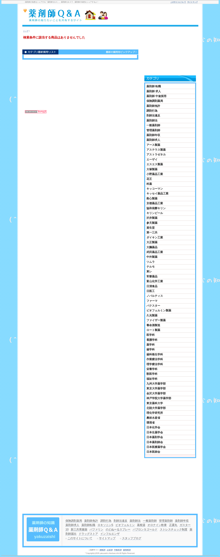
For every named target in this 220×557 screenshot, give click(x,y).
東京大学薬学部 (156, 388)
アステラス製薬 (156, 149)
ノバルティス (154, 295)
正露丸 (173, 525)
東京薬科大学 (154, 403)
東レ (149, 271)
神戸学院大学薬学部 (158, 398)
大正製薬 (151, 242)
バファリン (96, 529)
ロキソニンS (105, 525)
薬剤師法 (151, 120)
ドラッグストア (88, 533)
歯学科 (150, 349)
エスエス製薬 (154, 164)
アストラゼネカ (156, 154)
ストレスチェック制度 (173, 529)
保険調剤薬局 (154, 100)
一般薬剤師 (153, 125)
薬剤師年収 (153, 135)
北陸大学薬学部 (156, 408)
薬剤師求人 (153, 139)
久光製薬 (151, 315)
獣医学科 (151, 373)
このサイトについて (178, 2)
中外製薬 (151, 256)
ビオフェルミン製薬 (158, 310)
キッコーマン (154, 188)
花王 (149, 178)
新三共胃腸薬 (79, 529)
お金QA (110, 550)
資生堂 (150, 227)
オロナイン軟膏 (157, 525)
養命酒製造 (153, 325)
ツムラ (150, 261)
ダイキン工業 (154, 237)
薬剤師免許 (153, 105)
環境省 (150, 422)
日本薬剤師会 (154, 442)
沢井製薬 (151, 217)
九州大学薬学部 (156, 383)
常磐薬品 (151, 276)
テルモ (150, 266)
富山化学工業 (154, 281)
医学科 (150, 334)
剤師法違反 (153, 115)
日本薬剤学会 (154, 437)
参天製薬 (151, 222)
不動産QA (118, 550)
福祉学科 (151, 378)
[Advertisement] (155, 15)
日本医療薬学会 (156, 447)
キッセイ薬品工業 (157, 193)
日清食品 (151, 286)
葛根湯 (141, 525)
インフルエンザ (110, 533)
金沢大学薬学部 (156, 393)
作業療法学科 (154, 359)
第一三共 (151, 232)
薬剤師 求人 (153, 91)
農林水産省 (153, 417)
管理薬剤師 (153, 130)
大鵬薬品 (151, 247)
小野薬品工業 (154, 174)
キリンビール (154, 213)
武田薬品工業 (154, 252)
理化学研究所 (154, 412)
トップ (25, 31)
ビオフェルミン (125, 525)
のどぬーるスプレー (118, 529)
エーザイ (151, 159)
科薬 (149, 183)
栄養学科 (151, 369)
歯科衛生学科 (154, 354)
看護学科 (151, 339)
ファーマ (151, 300)
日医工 (150, 291)
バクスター (153, 305)
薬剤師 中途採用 (156, 96)
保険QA (102, 550)
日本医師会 (153, 451)
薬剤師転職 (88, 525)
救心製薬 (151, 198)
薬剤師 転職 (153, 86)
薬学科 (150, 344)
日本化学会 (153, 427)
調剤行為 (151, 110)
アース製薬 (153, 144)
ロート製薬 (153, 330)
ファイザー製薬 (156, 320)
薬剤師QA (127, 550)
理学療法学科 (154, 364)
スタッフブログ (131, 538)
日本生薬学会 (154, 432)
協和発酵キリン (156, 208)
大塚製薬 (151, 169)
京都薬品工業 (154, 203)
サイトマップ (192, 2)
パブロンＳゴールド (145, 529)
